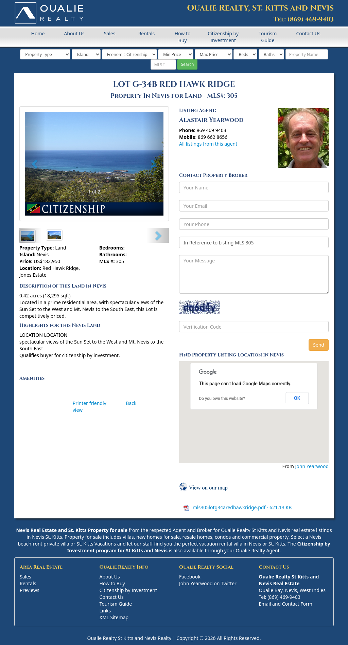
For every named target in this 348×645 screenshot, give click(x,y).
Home (38, 33)
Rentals (146, 33)
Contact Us (308, 33)
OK (297, 398)
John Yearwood (312, 466)
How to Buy (183, 36)
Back (131, 403)
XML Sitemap (114, 617)
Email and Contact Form (285, 604)
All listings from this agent (208, 144)
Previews (29, 590)
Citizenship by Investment (223, 36)
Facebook (190, 576)
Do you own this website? (222, 398)
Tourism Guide (268, 36)
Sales (110, 33)
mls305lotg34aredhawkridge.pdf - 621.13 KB (241, 507)
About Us (74, 33)
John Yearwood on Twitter (208, 583)
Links (105, 610)
